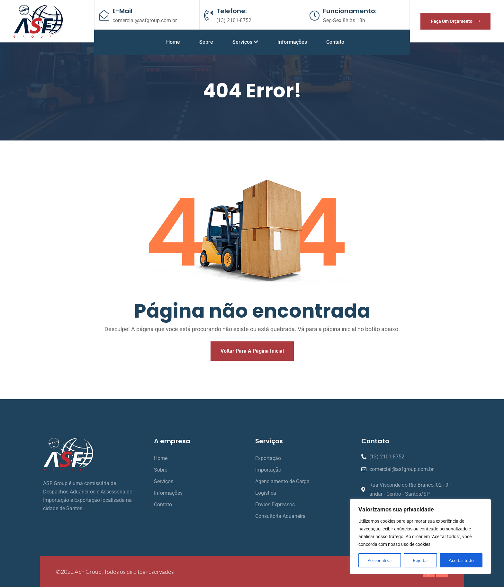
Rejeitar (420, 560)
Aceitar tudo (461, 560)
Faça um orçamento (455, 21)
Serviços (245, 42)
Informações (292, 42)
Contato (335, 42)
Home (173, 42)
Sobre (206, 42)
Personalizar (379, 560)
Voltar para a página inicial (252, 351)
